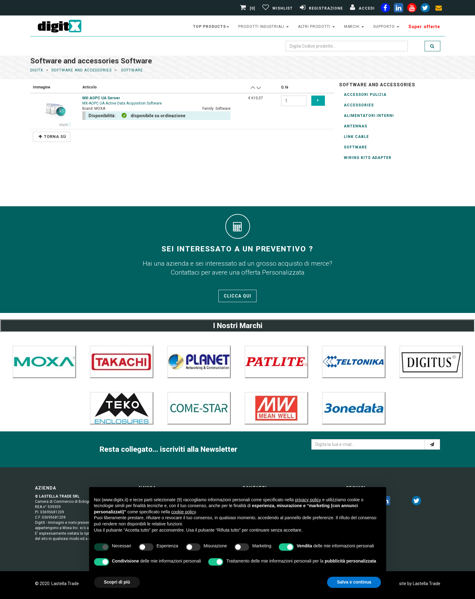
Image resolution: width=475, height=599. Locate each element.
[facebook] (385, 9)
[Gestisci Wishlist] (277, 8)
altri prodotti (316, 26)
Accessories (359, 105)
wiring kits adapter (367, 158)
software (131, 70)
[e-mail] (432, 444)
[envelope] (438, 9)
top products (211, 26)
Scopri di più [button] (117, 582)
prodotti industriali (263, 26)
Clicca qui (237, 295)
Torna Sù (52, 136)
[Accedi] (361, 8)
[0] (248, 8)
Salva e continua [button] (354, 582)
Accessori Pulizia (365, 94)
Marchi (354, 26)
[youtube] (412, 9)
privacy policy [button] (308, 499)
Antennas (355, 126)
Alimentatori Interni (369, 115)
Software (355, 147)
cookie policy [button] (183, 511)
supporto (386, 26)
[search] (432, 46)
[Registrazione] (320, 8)
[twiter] (425, 9)
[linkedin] (398, 9)
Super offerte (424, 26)
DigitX (37, 70)
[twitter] (416, 502)
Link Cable (356, 137)
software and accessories (81, 70)
